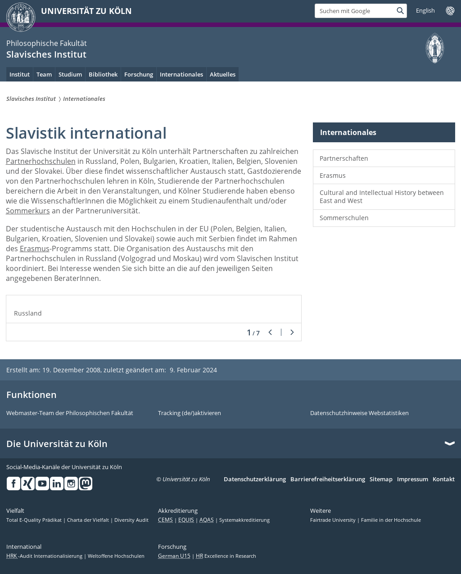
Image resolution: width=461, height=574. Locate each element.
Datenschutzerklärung (255, 479)
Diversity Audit (131, 520)
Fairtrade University (333, 520)
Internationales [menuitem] (181, 74)
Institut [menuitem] (19, 74)
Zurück (270, 332)
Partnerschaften (344, 158)
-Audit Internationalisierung (45, 556)
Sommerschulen (344, 217)
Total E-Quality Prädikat (34, 520)
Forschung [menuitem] (138, 74)
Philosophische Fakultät (46, 43)
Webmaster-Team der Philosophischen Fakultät (69, 413)
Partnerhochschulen (41, 161)
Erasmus (35, 248)
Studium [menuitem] (70, 74)
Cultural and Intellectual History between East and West (382, 196)
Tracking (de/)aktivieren (189, 413)
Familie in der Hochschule (391, 520)
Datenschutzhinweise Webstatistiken (359, 413)
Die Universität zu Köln (57, 443)
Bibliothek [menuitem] (103, 74)
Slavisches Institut (46, 54)
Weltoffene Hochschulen (116, 556)
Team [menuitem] (44, 74)
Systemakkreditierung (244, 520)
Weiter (292, 332)
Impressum (412, 479)
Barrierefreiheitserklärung (327, 479)
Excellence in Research (226, 556)
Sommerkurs (28, 211)
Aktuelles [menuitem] (222, 74)
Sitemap (381, 479)
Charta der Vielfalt (88, 520)
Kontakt (444, 479)
